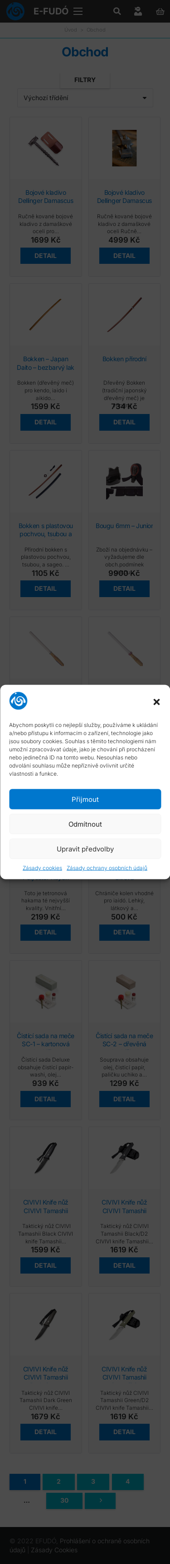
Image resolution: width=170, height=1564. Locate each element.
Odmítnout (85, 823)
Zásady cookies (42, 868)
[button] (156, 701)
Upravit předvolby (85, 848)
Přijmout (85, 799)
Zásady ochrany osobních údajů (107, 868)
